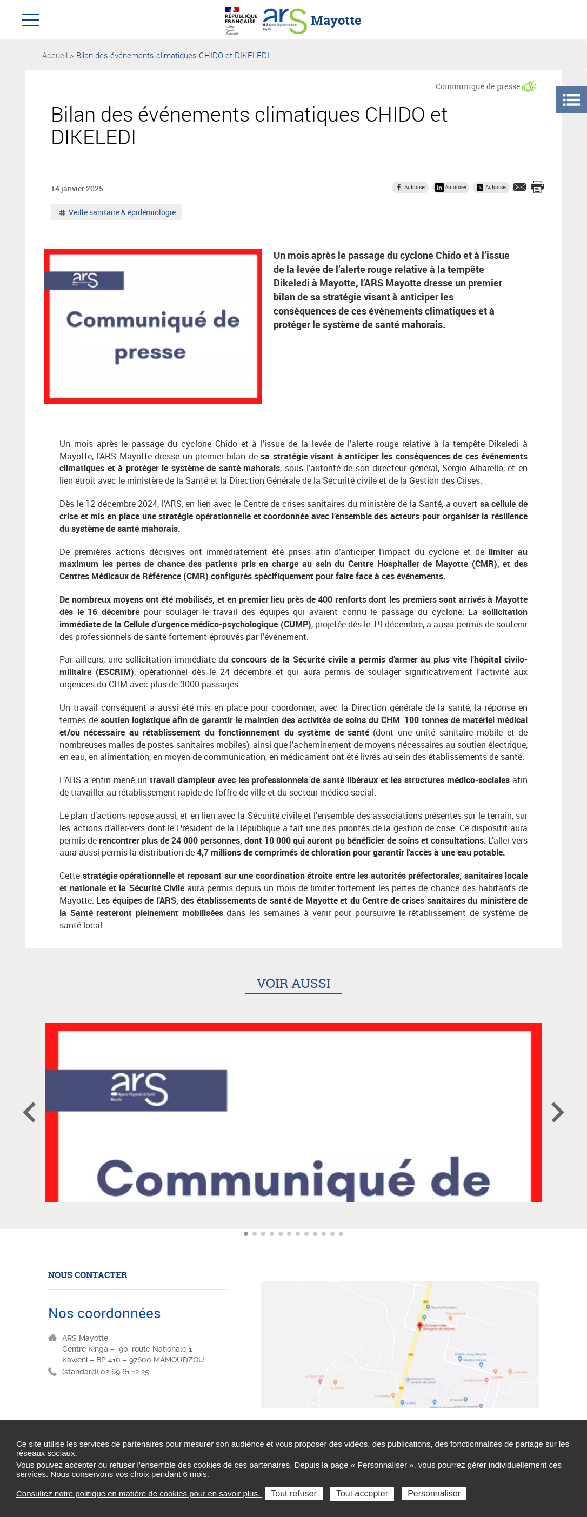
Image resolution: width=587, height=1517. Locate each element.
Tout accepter (362, 1493)
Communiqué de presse (478, 86)
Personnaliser (434, 1493)
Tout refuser (293, 1493)
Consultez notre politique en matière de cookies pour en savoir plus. (139, 1493)
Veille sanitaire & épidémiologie (121, 213)
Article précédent (29, 1112)
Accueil (55, 55)
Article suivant (557, 1112)
